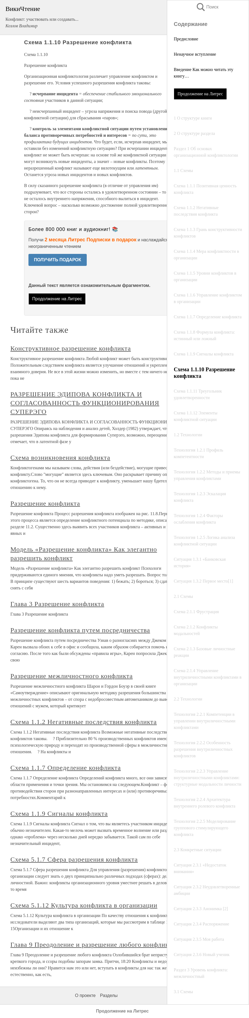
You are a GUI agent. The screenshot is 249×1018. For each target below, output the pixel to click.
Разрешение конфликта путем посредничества (80, 630)
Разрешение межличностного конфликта (71, 675)
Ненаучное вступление (195, 54)
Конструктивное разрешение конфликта (70, 348)
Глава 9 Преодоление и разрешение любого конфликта (92, 944)
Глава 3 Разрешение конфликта (57, 603)
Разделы (108, 995)
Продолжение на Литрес (200, 93)
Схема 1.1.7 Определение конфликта (65, 767)
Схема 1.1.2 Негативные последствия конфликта (83, 721)
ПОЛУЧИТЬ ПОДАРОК (57, 259)
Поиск (207, 7)
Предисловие (186, 39)
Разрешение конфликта (45, 503)
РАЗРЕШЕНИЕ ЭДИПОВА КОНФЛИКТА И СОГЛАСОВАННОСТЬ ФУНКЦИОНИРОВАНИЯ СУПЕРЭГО (84, 403)
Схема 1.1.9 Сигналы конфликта (59, 813)
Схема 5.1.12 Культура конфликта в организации (83, 905)
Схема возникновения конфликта (60, 457)
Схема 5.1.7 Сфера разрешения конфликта (74, 859)
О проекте (85, 995)
